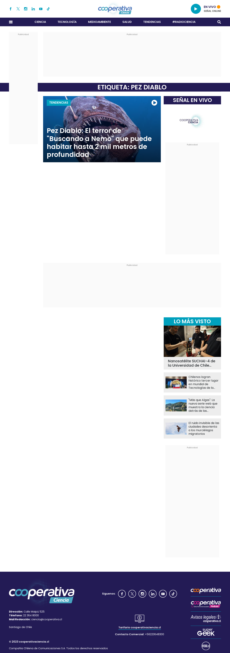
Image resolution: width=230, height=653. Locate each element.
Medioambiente (99, 22)
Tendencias (152, 22)
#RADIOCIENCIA (184, 22)
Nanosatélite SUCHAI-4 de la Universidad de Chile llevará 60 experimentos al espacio (191, 363)
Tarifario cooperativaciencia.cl (139, 627)
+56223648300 (154, 634)
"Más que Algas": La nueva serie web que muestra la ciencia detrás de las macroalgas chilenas (203, 405)
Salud (127, 22)
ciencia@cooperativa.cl (46, 619)
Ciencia (40, 22)
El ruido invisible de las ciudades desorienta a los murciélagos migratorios (203, 428)
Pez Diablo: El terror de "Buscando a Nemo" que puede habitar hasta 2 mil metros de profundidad (99, 143)
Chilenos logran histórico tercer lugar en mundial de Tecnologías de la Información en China (203, 382)
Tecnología (67, 22)
